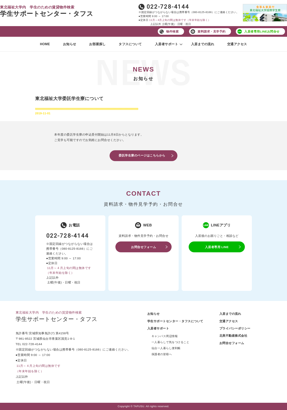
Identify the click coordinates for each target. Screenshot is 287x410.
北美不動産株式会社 (233, 335)
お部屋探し (97, 44)
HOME (45, 44)
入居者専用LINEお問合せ (262, 31)
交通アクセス (237, 44)
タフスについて (130, 44)
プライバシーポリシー (234, 328)
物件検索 (172, 31)
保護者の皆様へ (162, 354)
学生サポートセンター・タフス (46, 13)
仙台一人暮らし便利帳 (166, 348)
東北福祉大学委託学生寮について (69, 98)
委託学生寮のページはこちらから (142, 155)
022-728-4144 (168, 6)
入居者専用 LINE (217, 247)
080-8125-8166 (202, 12)
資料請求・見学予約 (211, 31)
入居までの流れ (202, 44)
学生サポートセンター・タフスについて (175, 321)
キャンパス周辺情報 (165, 336)
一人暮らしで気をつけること (170, 342)
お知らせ (69, 44)
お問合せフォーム (143, 247)
